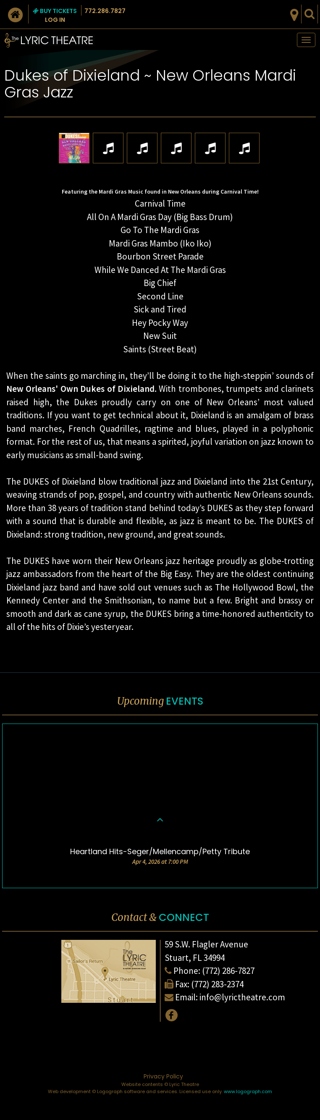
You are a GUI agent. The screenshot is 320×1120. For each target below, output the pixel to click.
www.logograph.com (248, 1091)
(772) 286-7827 (228, 970)
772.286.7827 (105, 11)
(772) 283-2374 (217, 984)
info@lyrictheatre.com (242, 997)
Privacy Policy (163, 1076)
